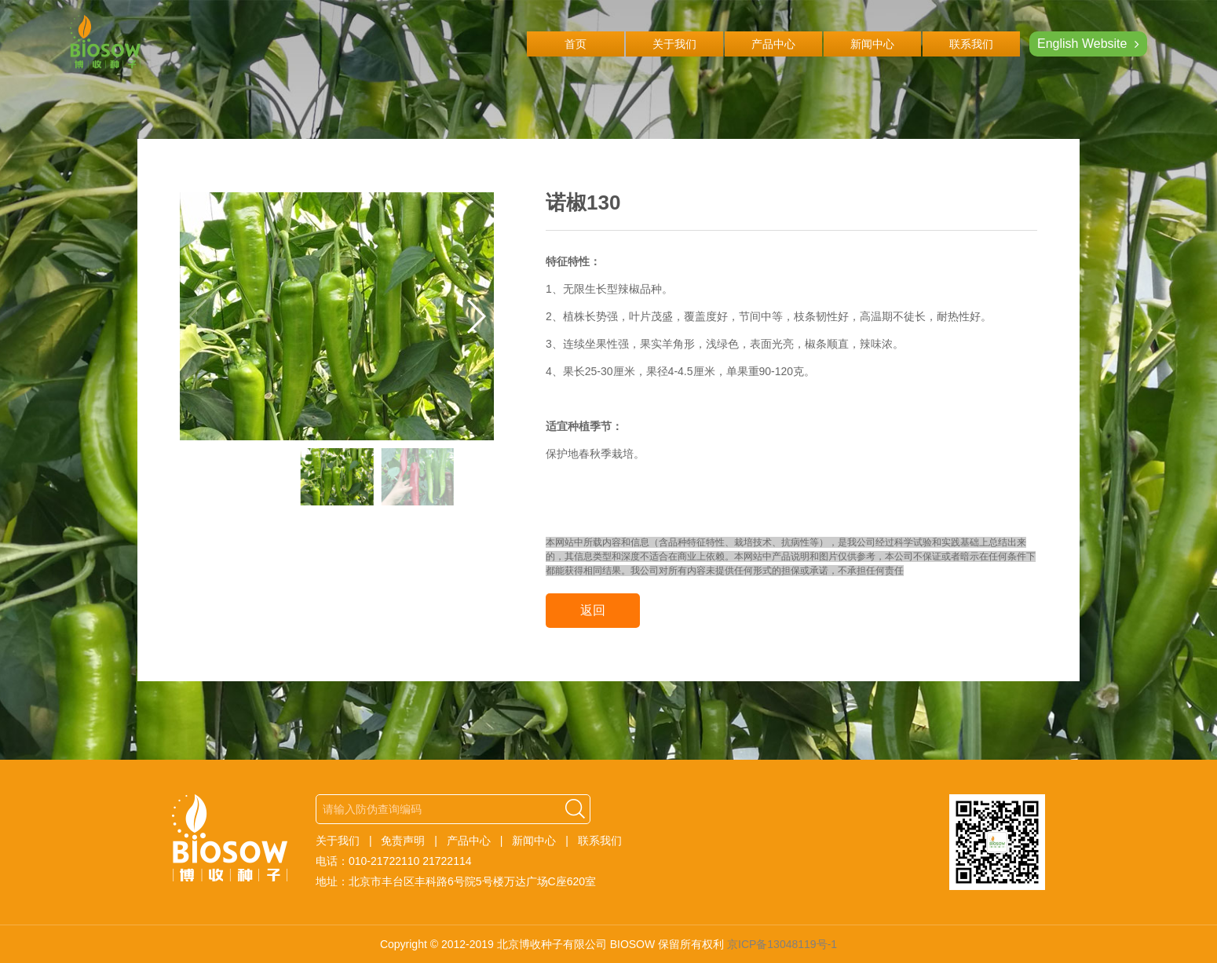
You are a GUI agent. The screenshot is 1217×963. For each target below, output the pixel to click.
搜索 (575, 809)
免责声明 (403, 840)
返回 (592, 610)
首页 (576, 44)
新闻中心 (872, 44)
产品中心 (773, 44)
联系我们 (971, 44)
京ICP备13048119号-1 (782, 944)
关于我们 (674, 44)
